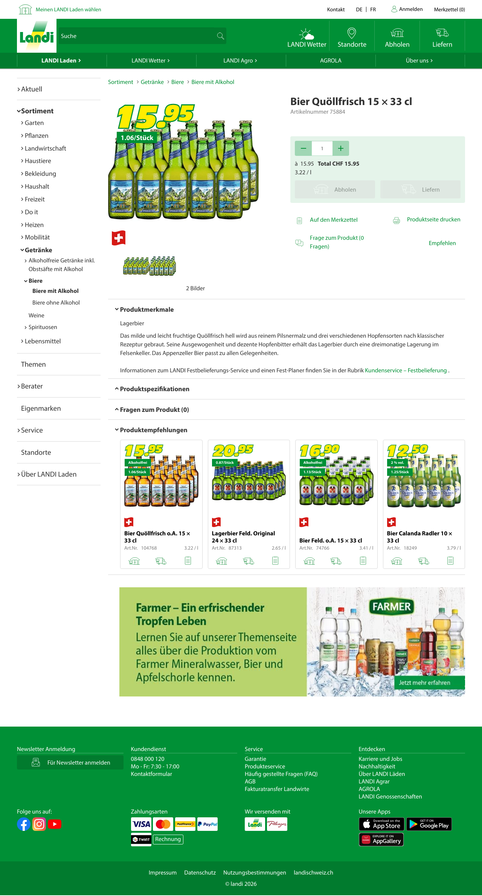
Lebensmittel (43, 341)
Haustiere (38, 160)
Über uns (417, 60)
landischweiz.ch (313, 872)
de (359, 9)
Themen (33, 364)
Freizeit (35, 199)
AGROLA (331, 60)
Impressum (163, 872)
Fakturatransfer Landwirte (277, 789)
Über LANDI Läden (382, 774)
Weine (36, 315)
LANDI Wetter (149, 60)
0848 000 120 (148, 759)
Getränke (38, 249)
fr (373, 9)
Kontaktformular (151, 774)
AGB (250, 781)
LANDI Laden (58, 60)
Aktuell (31, 88)
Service (32, 429)
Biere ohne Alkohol (56, 302)
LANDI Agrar (374, 781)
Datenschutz (200, 872)
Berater (32, 385)
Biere (36, 281)
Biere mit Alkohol (55, 291)
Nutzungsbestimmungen (254, 872)
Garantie (255, 759)
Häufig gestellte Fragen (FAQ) (281, 774)
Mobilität (37, 237)
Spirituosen (43, 327)
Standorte (36, 452)
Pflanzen (37, 135)
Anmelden (411, 8)
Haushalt (37, 186)
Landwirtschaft (45, 148)
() (449, 9)
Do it (31, 211)
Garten (34, 122)
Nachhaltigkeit (377, 766)
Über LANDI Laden (49, 473)
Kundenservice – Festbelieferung (406, 370)
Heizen (34, 224)
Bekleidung (40, 173)
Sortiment (37, 110)
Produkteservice (265, 766)
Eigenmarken (41, 408)
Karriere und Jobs (381, 759)
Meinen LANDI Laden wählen (68, 9)
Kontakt (336, 9)
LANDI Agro (238, 60)
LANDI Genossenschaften (390, 796)
